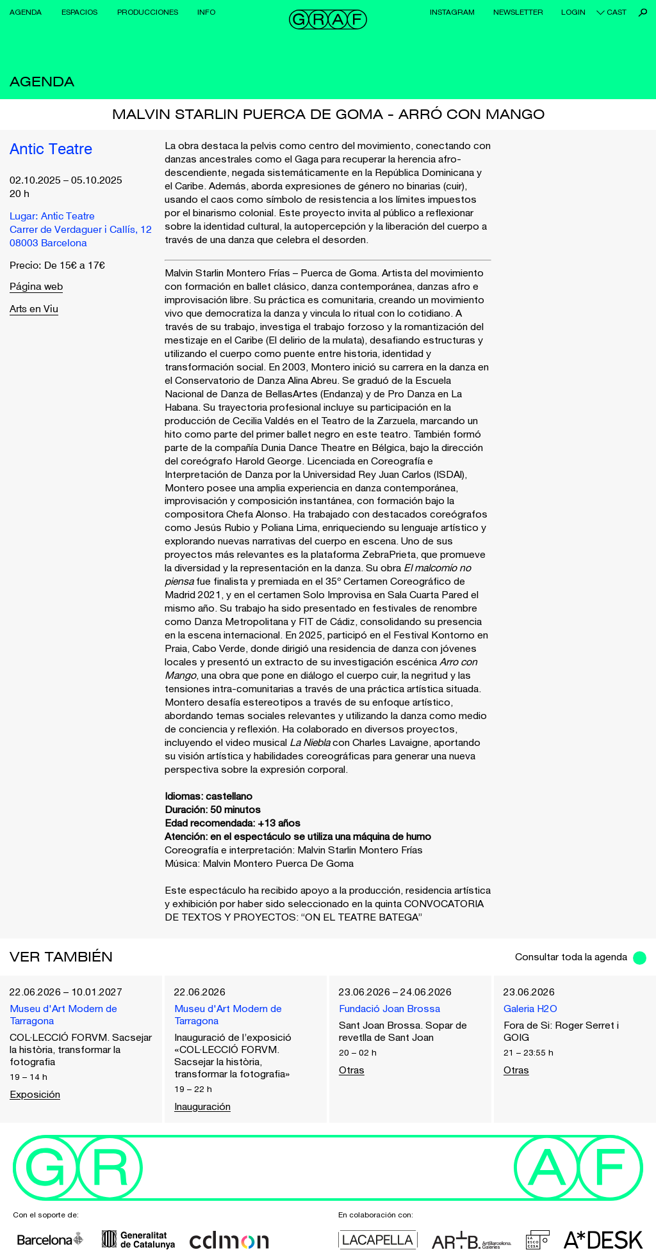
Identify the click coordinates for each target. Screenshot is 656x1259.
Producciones (147, 12)
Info (206, 12)
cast (617, 12)
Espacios (79, 12)
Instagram (452, 12)
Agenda (26, 12)
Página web (36, 287)
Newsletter (518, 12)
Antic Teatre (51, 150)
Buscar (643, 12)
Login (573, 12)
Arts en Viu (34, 310)
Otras (352, 1069)
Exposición (35, 1094)
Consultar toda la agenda (571, 956)
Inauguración (202, 1106)
